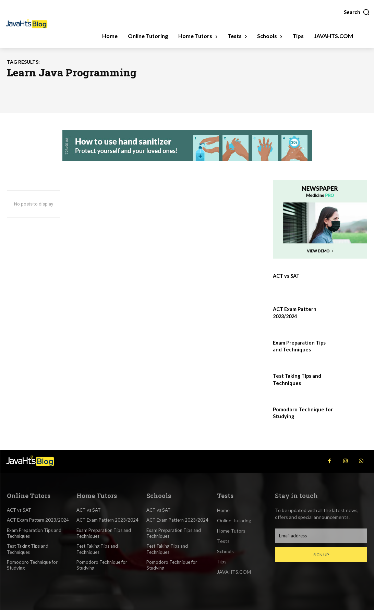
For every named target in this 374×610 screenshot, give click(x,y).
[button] (357, 12)
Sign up (321, 554)
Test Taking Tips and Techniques (27, 548)
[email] (321, 535)
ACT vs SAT (286, 276)
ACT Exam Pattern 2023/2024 (38, 520)
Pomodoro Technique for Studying (32, 564)
